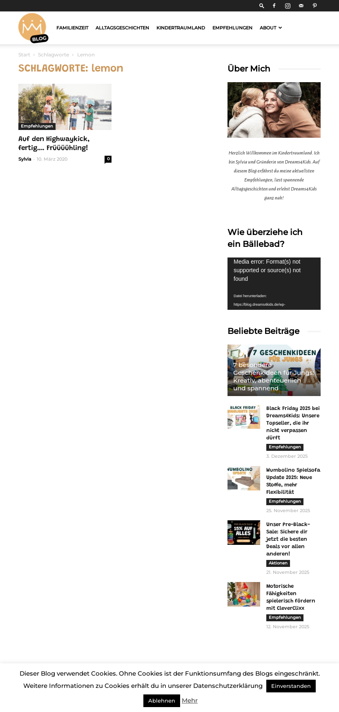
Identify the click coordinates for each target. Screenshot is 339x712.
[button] (262, 5)
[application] (274, 283)
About (271, 28)
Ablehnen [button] (161, 700)
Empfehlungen (232, 28)
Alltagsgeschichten (122, 28)
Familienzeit (72, 28)
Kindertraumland (180, 28)
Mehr (190, 700)
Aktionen (278, 563)
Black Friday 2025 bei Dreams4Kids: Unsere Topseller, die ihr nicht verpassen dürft (293, 423)
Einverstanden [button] (291, 686)
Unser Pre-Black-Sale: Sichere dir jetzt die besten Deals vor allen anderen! (288, 539)
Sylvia (24, 159)
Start (24, 54)
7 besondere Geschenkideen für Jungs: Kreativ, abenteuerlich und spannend (273, 376)
